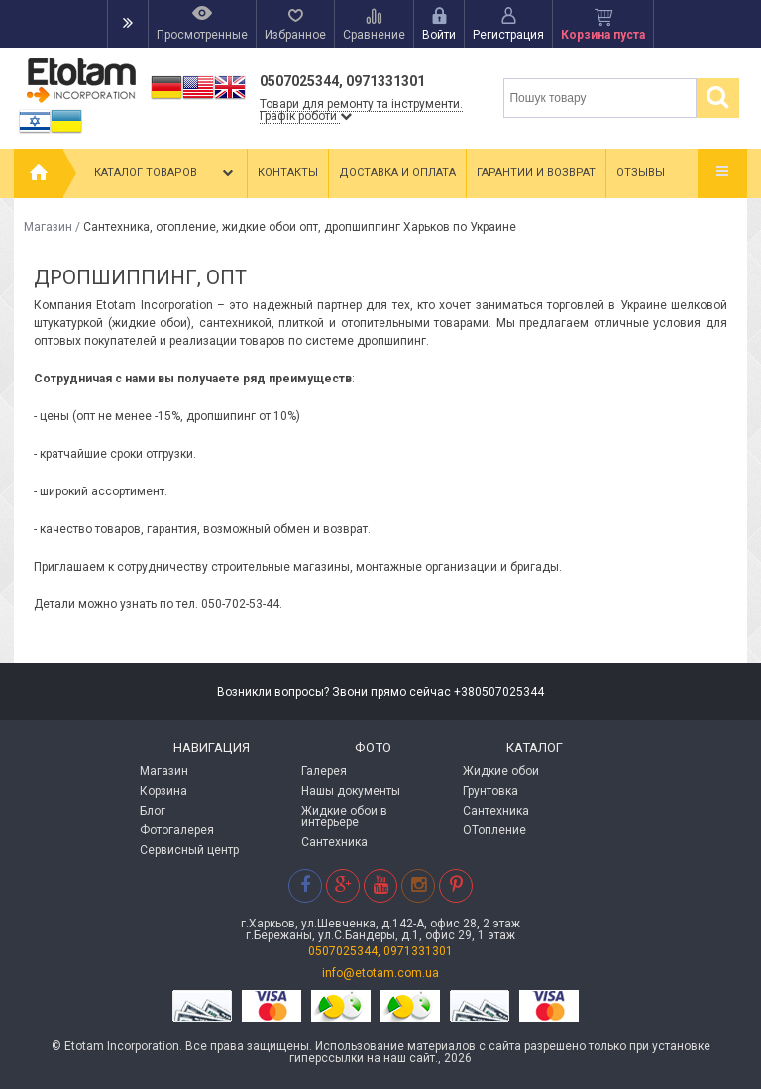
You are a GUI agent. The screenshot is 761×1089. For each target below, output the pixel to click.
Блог (152, 810)
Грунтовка (490, 791)
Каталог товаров (166, 173)
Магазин (48, 227)
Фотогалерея (177, 830)
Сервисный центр (189, 850)
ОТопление (494, 830)
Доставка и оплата (397, 172)
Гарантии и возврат (536, 172)
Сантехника (334, 842)
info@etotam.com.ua (380, 973)
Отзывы (640, 172)
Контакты (288, 172)
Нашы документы (350, 791)
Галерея (324, 771)
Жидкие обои (501, 771)
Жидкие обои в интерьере (344, 816)
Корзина (163, 791)
